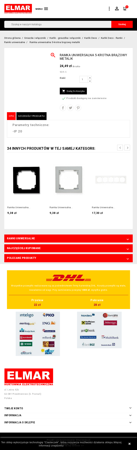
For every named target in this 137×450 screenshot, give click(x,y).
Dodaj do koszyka (73, 91)
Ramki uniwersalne (21, 238)
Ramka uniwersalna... (19, 207)
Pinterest (78, 108)
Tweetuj (70, 108)
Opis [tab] (11, 116)
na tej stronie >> (74, 445)
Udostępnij (63, 108)
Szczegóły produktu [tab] (31, 116)
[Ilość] (83, 79)
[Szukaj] (68, 24)
